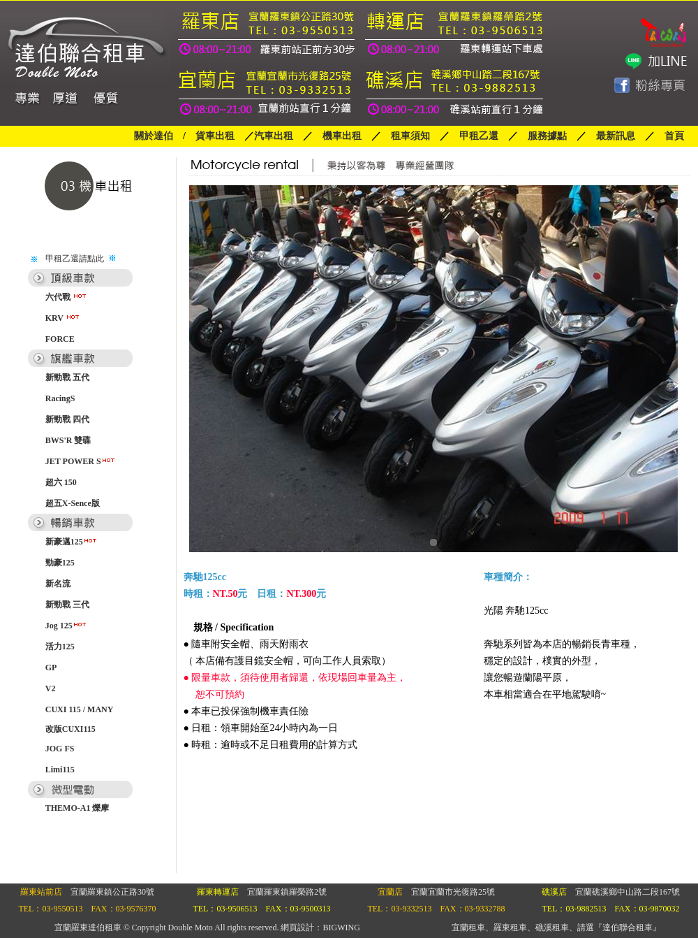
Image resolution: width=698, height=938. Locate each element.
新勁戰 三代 (67, 604)
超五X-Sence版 (72, 503)
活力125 (60, 646)
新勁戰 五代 (67, 377)
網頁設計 (297, 927)
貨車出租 (215, 136)
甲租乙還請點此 (74, 259)
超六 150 (61, 482)
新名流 (57, 584)
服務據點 (542, 136)
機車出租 (342, 136)
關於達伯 (153, 136)
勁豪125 (60, 563)
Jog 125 (66, 625)
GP (51, 667)
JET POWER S (80, 461)
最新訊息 (615, 136)
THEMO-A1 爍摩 (77, 808)
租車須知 (410, 136)
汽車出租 (273, 136)
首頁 (674, 136)
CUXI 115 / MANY (79, 709)
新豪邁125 (71, 542)
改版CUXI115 (70, 729)
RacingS (60, 398)
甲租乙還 (478, 136)
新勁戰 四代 (67, 419)
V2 (50, 688)
